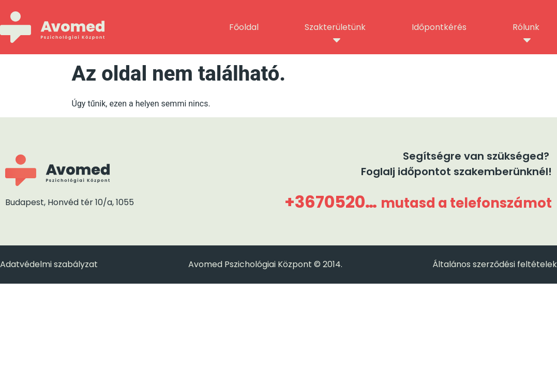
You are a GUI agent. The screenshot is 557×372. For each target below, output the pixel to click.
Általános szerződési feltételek (494, 264)
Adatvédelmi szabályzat (49, 264)
